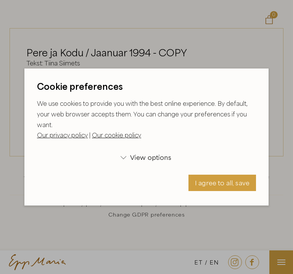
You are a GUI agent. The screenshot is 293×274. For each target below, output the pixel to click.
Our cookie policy (116, 135)
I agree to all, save (222, 183)
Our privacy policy (62, 135)
